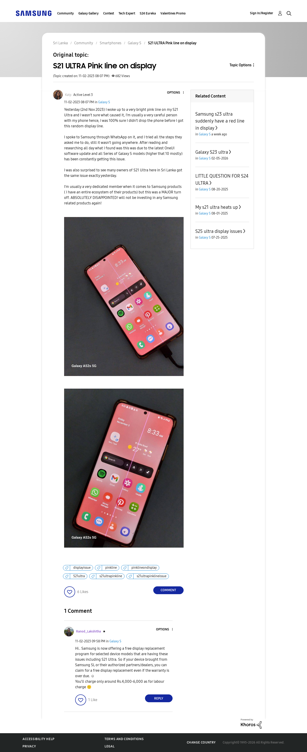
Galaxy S (104, 102)
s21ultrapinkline (110, 576)
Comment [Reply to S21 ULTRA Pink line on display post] (168, 590)
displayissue (82, 568)
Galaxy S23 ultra (211, 152)
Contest (108, 13)
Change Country (201, 742)
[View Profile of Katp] (68, 95)
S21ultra (79, 576)
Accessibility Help (38, 739)
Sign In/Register (261, 13)
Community (65, 13)
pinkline (111, 568)
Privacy (29, 746)
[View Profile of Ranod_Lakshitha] (88, 631)
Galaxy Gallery (88, 13)
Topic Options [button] (240, 65)
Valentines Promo (173, 13)
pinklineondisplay (144, 568)
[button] (176, 93)
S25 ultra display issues (218, 231)
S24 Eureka (148, 13)
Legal (109, 746)
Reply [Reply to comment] (158, 698)
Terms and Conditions (124, 739)
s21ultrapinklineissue (151, 576)
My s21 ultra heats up (216, 207)
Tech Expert (127, 13)
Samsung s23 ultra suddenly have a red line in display (219, 121)
